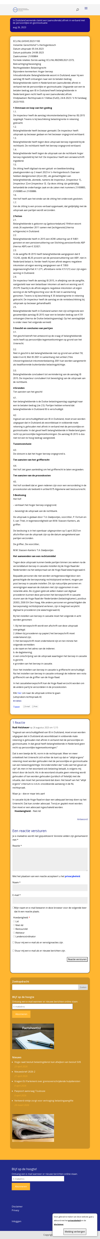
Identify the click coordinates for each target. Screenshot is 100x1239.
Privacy (15, 1210)
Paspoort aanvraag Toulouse (29, 1091)
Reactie (17, 845)
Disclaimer (17, 1206)
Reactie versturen (77, 959)
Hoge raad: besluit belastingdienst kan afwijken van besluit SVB (47, 1062)
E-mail (16, 895)
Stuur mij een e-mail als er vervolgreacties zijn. (39, 942)
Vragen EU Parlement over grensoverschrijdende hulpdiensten (47, 1081)
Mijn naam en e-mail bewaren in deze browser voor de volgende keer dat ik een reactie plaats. (50, 909)
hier (19, 693)
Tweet (16, 706)
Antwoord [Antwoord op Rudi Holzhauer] (82, 819)
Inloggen (16, 1221)
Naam (16, 882)
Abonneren (21, 1014)
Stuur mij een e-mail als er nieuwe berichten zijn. (40, 950)
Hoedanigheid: (21, 917)
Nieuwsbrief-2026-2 (24, 1071)
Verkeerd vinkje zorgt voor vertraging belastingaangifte (43, 1100)
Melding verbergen (75, 1231)
